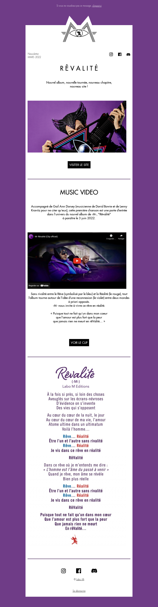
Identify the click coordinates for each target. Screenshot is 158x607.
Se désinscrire (79, 591)
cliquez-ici (97, 5)
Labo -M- (80, 579)
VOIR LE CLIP (79, 343)
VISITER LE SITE (79, 165)
